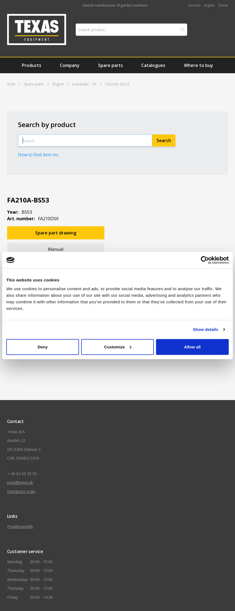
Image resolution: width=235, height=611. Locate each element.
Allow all (192, 346)
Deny (43, 346)
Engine (58, 84)
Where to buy (198, 65)
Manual (55, 249)
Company (70, 65)
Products (31, 65)
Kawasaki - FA (84, 84)
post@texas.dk (20, 482)
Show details (205, 329)
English (209, 5)
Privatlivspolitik (20, 526)
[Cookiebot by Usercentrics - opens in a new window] (205, 260)
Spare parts (110, 65)
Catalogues (153, 65)
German (194, 5)
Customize (117, 346)
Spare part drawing (55, 233)
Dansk (223, 5)
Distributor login (21, 491)
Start (11, 84)
